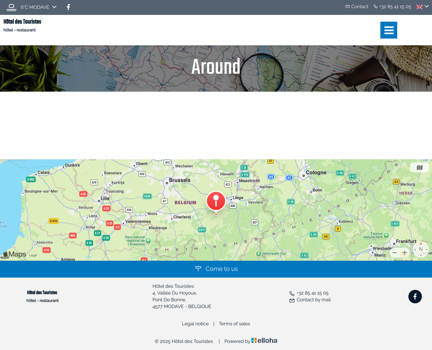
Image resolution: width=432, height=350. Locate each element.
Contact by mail (310, 300)
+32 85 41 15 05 (308, 293)
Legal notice (195, 324)
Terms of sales (234, 324)
